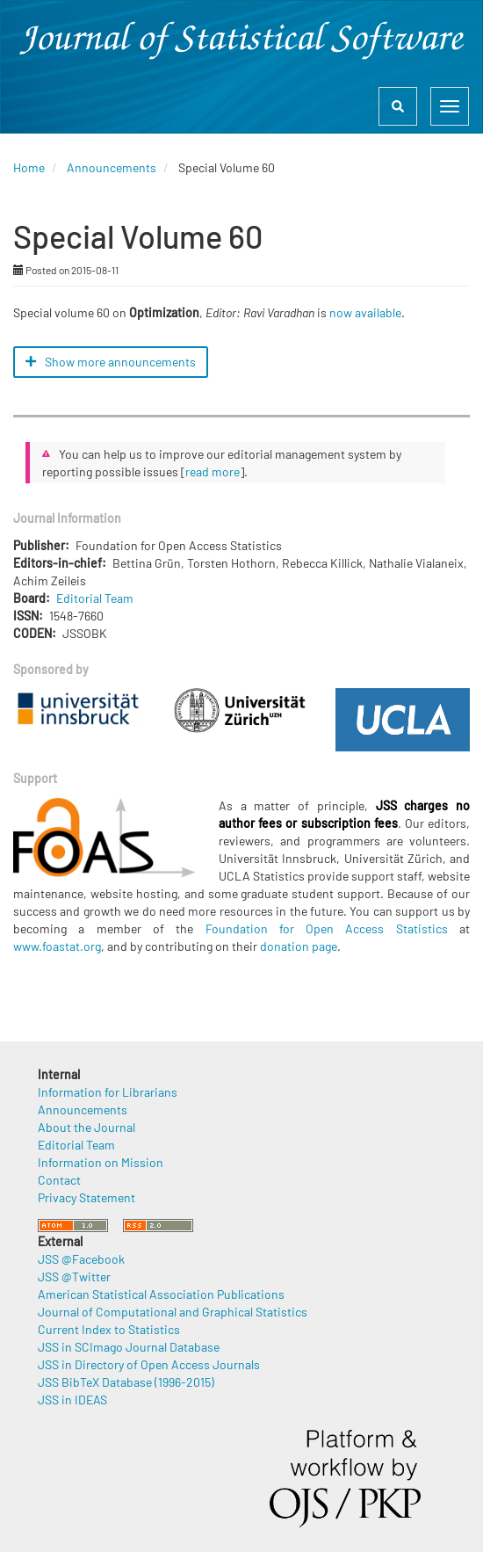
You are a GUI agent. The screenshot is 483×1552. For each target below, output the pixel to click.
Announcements (111, 167)
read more (212, 471)
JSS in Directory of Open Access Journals (149, 1364)
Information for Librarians (107, 1091)
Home (29, 167)
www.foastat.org (57, 946)
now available (365, 312)
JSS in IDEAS (72, 1399)
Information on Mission (100, 1162)
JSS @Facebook (81, 1258)
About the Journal (86, 1127)
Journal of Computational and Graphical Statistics (172, 1311)
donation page (298, 946)
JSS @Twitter (74, 1276)
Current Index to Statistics (109, 1329)
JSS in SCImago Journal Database (129, 1346)
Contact (59, 1179)
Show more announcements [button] (110, 361)
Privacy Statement (86, 1197)
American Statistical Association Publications (161, 1294)
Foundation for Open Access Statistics (326, 928)
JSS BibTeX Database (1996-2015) (126, 1381)
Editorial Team (94, 598)
